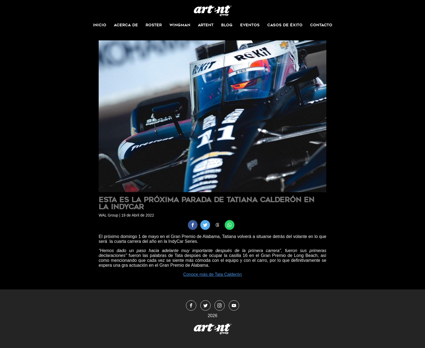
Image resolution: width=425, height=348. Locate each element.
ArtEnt (206, 25)
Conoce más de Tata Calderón (212, 274)
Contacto (321, 25)
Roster (154, 25)
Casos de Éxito (284, 25)
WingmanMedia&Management (212, 10)
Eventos (250, 25)
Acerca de (126, 25)
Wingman (179, 25)
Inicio (99, 25)
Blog (227, 25)
